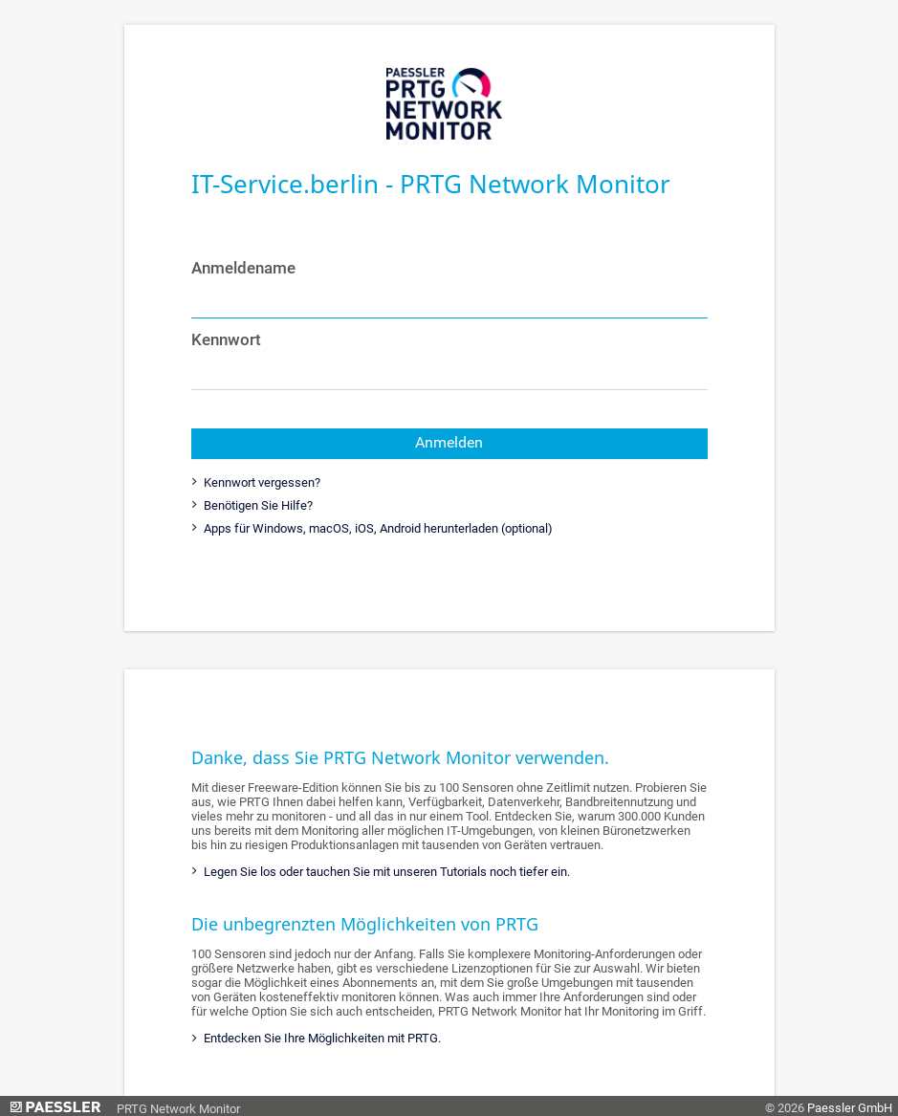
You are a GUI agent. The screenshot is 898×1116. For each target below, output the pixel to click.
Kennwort (226, 339)
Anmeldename (243, 267)
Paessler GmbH (849, 1108)
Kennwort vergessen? (260, 482)
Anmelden (449, 442)
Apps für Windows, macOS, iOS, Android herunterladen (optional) (377, 528)
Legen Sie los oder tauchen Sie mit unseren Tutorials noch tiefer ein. (385, 871)
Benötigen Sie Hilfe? (257, 505)
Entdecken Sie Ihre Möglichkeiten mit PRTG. (321, 1038)
